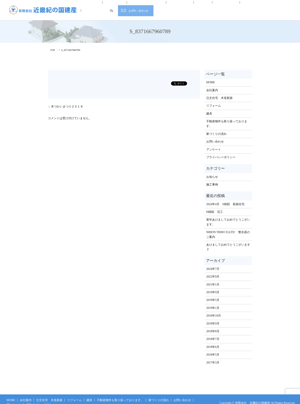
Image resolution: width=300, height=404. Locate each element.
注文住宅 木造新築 (133, 7)
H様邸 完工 (214, 205)
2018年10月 (213, 309)
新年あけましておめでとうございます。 (228, 216)
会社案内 (107, 7)
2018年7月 (212, 332)
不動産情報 (194, 7)
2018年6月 (212, 340)
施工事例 (212, 178)
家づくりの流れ (219, 7)
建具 (178, 7)
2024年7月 (212, 262)
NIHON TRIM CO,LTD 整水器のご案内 (228, 228)
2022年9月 (212, 270)
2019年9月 (212, 285)
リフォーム (160, 7)
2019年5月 (212, 293)
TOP (52, 43)
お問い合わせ (285, 7)
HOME (89, 7)
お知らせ (212, 170)
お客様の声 (244, 7)
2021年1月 (212, 278)
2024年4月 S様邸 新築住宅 (225, 197)
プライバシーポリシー (220, 150)
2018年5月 (212, 348)
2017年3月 (212, 356)
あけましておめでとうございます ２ (228, 240)
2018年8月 (212, 324)
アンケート (213, 143)
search (258, 7)
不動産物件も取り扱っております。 (226, 117)
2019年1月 (212, 301)
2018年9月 (212, 317)
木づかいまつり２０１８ (67, 100)
